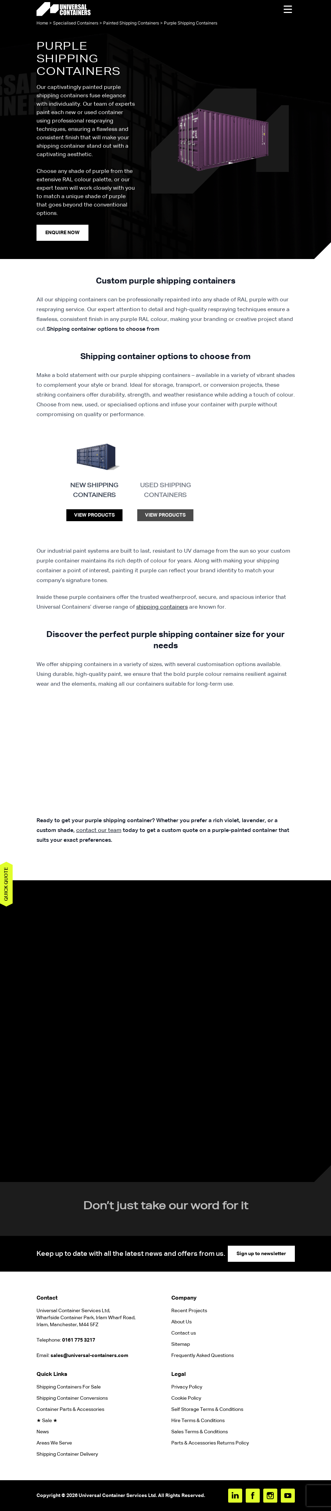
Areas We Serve (54, 1443)
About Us (181, 1322)
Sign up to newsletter (261, 1253)
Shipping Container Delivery (67, 1454)
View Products (94, 515)
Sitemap (180, 1344)
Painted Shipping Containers (131, 23)
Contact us (183, 1333)
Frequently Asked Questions (202, 1355)
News (43, 1431)
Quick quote (6, 884)
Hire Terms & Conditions (198, 1420)
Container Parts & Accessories (70, 1409)
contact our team (98, 830)
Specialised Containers (75, 23)
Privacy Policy (186, 1387)
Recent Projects (189, 1310)
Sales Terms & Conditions (199, 1431)
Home (42, 23)
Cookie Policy (186, 1398)
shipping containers (162, 607)
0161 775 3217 (78, 1340)
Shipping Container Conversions (72, 1398)
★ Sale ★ (47, 1420)
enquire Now (62, 232)
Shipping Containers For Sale (69, 1387)
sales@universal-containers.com (89, 1355)
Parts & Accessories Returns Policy (210, 1443)
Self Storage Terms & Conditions (207, 1409)
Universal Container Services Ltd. (118, 1495)
